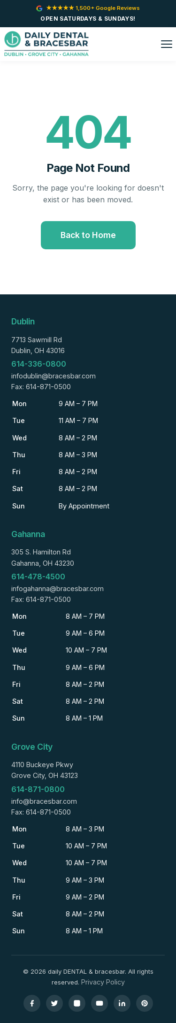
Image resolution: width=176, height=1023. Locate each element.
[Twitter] (54, 1003)
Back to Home (88, 235)
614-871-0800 (38, 789)
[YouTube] (99, 1003)
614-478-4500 (38, 576)
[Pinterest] (144, 1003)
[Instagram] (77, 1003)
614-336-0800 (38, 364)
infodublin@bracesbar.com (53, 376)
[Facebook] (31, 1003)
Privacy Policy (103, 982)
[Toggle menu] (166, 44)
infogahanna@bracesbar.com (57, 588)
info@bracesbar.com (44, 801)
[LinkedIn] (122, 1003)
